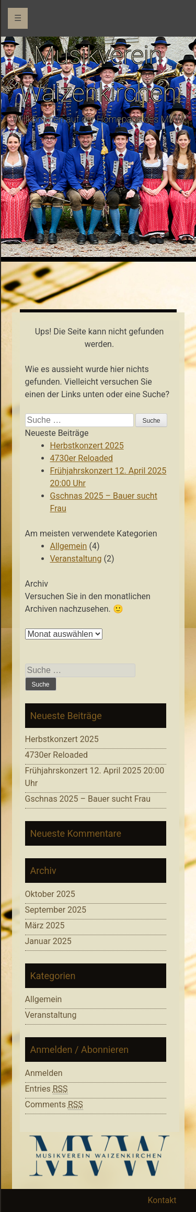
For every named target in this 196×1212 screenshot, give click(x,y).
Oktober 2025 (50, 894)
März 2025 (45, 925)
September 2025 (56, 910)
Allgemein (68, 546)
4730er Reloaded (81, 458)
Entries (46, 1089)
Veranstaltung (76, 559)
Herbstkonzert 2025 (87, 446)
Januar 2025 (48, 941)
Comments (54, 1104)
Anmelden (44, 1073)
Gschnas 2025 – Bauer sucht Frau (88, 799)
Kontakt (161, 1200)
